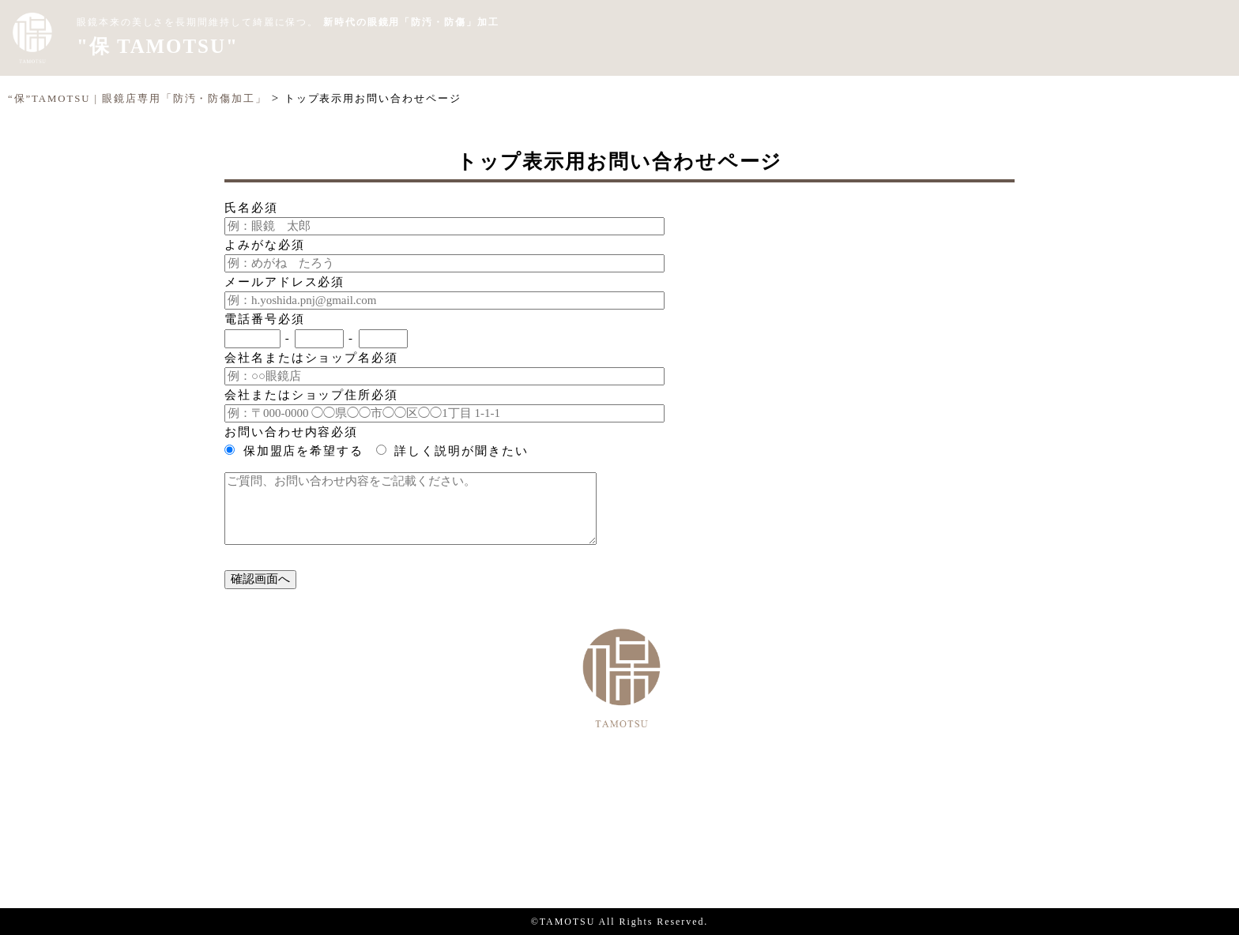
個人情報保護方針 (619, 848)
